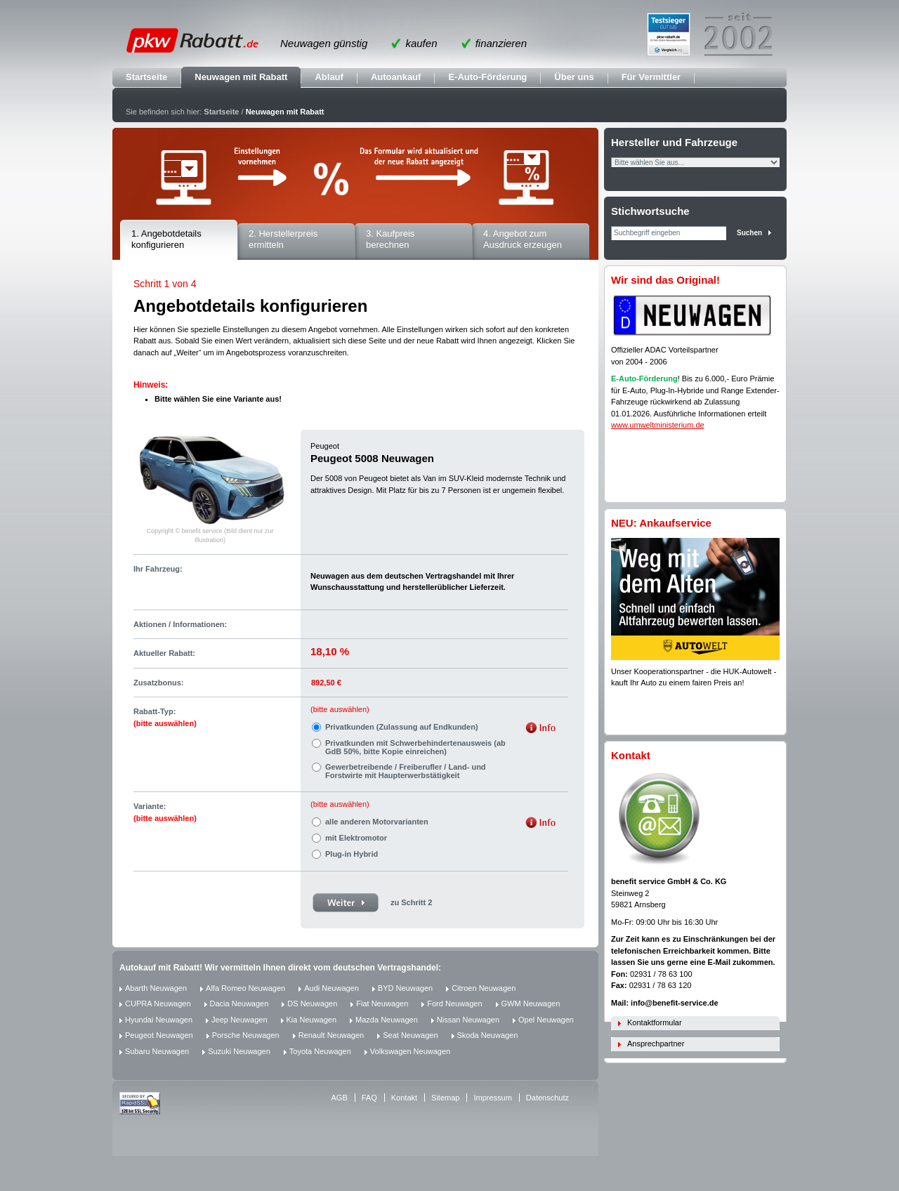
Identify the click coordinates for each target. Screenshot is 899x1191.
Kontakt (404, 1097)
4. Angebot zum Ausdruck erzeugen (522, 239)
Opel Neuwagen (546, 1019)
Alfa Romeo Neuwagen (245, 988)
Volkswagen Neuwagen (410, 1051)
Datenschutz (547, 1097)
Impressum (492, 1097)
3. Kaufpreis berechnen (390, 239)
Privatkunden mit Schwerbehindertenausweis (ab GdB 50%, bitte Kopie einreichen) (415, 747)
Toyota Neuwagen (320, 1051)
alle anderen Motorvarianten (376, 821)
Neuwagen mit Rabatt (241, 77)
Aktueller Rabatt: (164, 653)
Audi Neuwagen (331, 988)
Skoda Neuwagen (487, 1035)
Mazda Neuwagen (386, 1019)
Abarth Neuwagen (156, 988)
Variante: (165, 812)
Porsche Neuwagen (246, 1035)
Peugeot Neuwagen (159, 1035)
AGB (340, 1097)
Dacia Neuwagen (239, 1003)
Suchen (749, 233)
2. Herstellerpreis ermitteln (283, 239)
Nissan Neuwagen (468, 1019)
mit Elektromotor (356, 838)
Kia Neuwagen (312, 1019)
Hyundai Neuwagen (158, 1019)
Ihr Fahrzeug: (158, 569)
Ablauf (329, 77)
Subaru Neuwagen (157, 1051)
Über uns (573, 77)
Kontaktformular (654, 1022)
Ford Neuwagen (454, 1003)
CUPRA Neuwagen (158, 1003)
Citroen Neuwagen (484, 988)
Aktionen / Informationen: (180, 624)
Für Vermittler (651, 77)
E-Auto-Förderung (487, 77)
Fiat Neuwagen (382, 1003)
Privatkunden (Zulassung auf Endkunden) (401, 727)
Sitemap (445, 1097)
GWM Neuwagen (530, 1003)
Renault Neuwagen (331, 1035)
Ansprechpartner (655, 1043)
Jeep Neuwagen (239, 1019)
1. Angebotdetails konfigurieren (166, 239)
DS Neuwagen (312, 1003)
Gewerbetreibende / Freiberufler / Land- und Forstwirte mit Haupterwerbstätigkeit (405, 771)
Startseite (146, 77)
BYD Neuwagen (405, 988)
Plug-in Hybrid (351, 854)
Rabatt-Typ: (165, 717)
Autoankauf (396, 77)
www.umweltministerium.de (657, 425)
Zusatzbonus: (158, 682)
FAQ (369, 1097)
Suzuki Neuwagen (239, 1051)
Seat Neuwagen (410, 1035)
